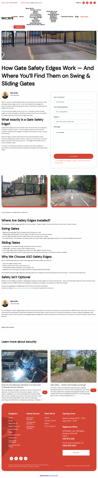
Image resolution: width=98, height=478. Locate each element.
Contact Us (19, 27)
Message (73, 139)
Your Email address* (73, 110)
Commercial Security (30, 423)
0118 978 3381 (13, 3)
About (21, 16)
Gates (36, 18)
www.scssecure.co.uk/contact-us (22, 288)
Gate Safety (36, 20)
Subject (73, 120)
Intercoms (35, 21)
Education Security (30, 418)
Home (16, 16)
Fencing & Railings (36, 17)
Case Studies (13, 429)
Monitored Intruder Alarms (36, 24)
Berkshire (53, 13)
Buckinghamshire (53, 14)
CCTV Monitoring (35, 16)
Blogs (77, 16)
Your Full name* (73, 100)
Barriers (35, 13)
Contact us (12, 438)
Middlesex (53, 17)
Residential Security (30, 427)
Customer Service (67, 16)
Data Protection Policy (14, 446)
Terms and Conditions (12, 441)
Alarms (35, 11)
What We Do (29, 8)
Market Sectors (14, 426)
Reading (53, 20)
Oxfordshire (53, 18)
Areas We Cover (51, 11)
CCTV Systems (35, 14)
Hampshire (53, 16)
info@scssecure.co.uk (36, 3)
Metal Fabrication (35, 23)
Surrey (53, 21)
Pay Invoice (84, 16)
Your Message (73, 141)
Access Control (35, 10)
